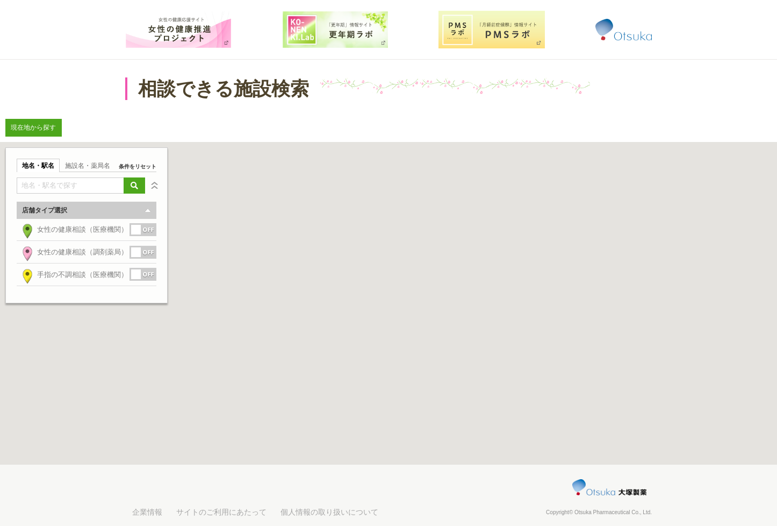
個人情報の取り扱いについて (329, 512)
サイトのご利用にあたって (221, 512)
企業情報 (147, 512)
